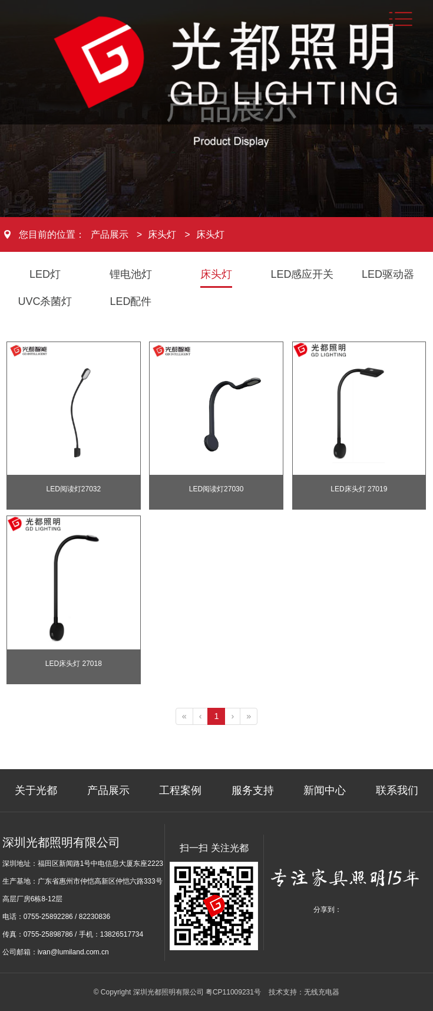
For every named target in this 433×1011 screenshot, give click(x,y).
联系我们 (397, 790)
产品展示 (109, 234)
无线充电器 (321, 992)
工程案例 (180, 790)
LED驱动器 (388, 274)
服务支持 (253, 790)
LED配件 (130, 301)
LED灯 (45, 274)
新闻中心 (324, 790)
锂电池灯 (131, 274)
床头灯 (162, 234)
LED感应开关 (301, 274)
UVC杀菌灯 (45, 301)
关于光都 (36, 790)
